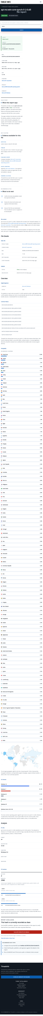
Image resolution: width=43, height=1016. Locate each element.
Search (21, 30)
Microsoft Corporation (7, 80)
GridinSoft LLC (7, 1012)
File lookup (21, 983)
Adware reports (21, 986)
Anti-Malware (21, 993)
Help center (21, 997)
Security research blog (21, 994)
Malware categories (21, 984)
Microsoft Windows (6, 93)
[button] (21, 26)
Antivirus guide (21, 996)
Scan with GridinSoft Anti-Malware (21, 932)
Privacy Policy (21, 1004)
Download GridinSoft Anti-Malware (21, 977)
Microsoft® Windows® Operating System (11, 86)
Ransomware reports (21, 987)
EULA (21, 1005)
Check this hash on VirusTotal (7, 938)
